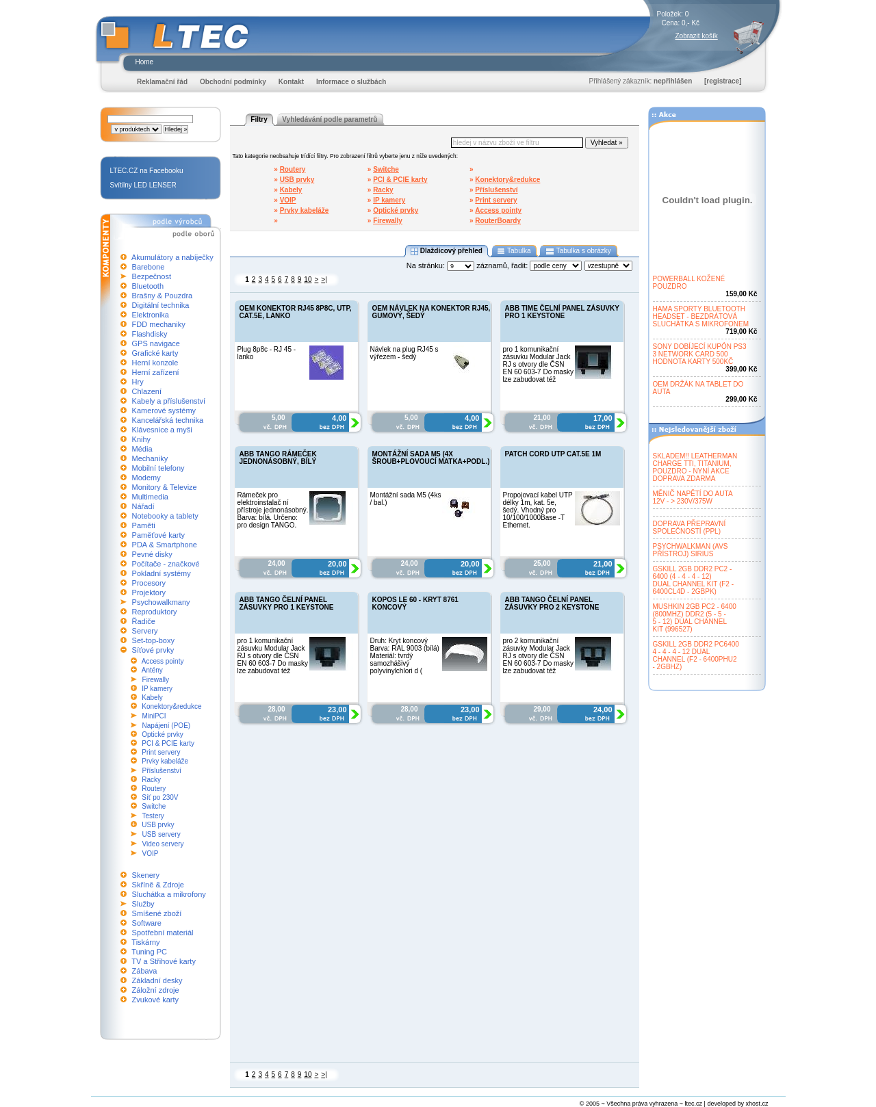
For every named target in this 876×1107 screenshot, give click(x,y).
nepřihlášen (673, 81)
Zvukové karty (155, 999)
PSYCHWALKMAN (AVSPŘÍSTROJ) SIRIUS (690, 550)
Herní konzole (155, 363)
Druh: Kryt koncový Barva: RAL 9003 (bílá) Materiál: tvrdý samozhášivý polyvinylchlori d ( (404, 656)
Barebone (148, 267)
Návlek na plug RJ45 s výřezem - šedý (404, 353)
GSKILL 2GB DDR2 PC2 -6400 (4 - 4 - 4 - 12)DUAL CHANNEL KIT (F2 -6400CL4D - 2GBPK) (693, 580)
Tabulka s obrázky (578, 251)
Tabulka (514, 251)
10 (307, 279)
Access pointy (163, 661)
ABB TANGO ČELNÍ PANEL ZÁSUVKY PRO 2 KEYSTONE (552, 603)
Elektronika (150, 315)
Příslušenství (161, 770)
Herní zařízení (155, 372)
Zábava (144, 971)
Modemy (146, 477)
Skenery (145, 875)
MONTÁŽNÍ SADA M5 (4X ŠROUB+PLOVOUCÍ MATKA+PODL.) (431, 457)
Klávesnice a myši (162, 430)
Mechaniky (150, 458)
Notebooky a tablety (165, 516)
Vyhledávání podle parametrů (329, 119)
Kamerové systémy (164, 410)
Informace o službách (351, 82)
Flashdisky (150, 334)
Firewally (155, 679)
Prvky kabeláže (165, 761)
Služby (143, 904)
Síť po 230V (160, 797)
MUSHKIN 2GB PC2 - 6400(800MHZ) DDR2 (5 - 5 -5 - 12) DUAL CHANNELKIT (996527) (694, 618)
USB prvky (158, 825)
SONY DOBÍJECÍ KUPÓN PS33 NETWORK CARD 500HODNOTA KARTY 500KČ (700, 354)
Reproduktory (154, 612)
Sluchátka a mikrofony (169, 894)
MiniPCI (154, 716)
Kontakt (291, 82)
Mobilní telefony (158, 468)
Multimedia (150, 497)
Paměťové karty (158, 535)
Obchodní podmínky (233, 82)
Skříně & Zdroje (158, 885)
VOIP (150, 853)
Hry (138, 382)
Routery (154, 788)
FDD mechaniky (158, 324)
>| (323, 279)
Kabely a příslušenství (169, 401)
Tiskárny (145, 942)
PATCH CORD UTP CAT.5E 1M (553, 454)
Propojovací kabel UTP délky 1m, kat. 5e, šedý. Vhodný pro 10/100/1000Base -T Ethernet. (538, 510)
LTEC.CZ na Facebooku (146, 170)
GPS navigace (156, 343)
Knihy (141, 439)
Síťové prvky (153, 650)
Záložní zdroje (155, 990)
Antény (152, 670)
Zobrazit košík (696, 36)
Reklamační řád (162, 82)
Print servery (161, 752)
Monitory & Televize (164, 487)
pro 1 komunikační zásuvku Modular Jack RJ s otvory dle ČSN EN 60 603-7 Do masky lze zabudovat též (538, 364)
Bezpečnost (151, 276)
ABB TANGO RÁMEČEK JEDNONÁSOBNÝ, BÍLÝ (278, 457)
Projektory (149, 592)
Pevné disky (152, 554)
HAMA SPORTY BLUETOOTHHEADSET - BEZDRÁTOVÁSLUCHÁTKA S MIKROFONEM (701, 316)
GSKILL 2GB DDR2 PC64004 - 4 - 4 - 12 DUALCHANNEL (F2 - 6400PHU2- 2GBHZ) (696, 655)
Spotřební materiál (163, 932)
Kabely (152, 697)
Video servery (163, 844)
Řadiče (143, 621)
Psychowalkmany (161, 602)
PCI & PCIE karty (168, 743)
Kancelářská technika (168, 420)
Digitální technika (161, 305)
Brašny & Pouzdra (162, 295)
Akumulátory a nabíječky (172, 257)
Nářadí (143, 506)
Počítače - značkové (166, 564)
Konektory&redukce (171, 706)
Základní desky (157, 980)
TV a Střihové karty (163, 961)
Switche (154, 806)
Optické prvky (162, 734)
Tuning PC (149, 952)
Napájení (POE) (166, 725)
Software (147, 923)
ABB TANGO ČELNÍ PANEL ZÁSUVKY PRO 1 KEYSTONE (287, 603)
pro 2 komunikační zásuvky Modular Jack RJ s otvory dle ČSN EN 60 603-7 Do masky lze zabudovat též (538, 656)
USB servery (161, 834)
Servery (145, 631)
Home (145, 62)
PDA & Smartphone (164, 545)
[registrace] (722, 81)
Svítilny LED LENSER (143, 185)
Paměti (143, 525)
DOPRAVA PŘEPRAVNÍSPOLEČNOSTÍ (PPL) (689, 527)
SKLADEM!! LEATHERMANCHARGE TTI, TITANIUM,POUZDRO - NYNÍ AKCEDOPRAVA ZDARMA (695, 467)
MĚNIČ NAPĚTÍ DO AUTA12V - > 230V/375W (693, 497)
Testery (153, 816)
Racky (151, 779)
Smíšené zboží (157, 913)
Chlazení (147, 391)
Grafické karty (155, 353)
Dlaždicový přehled (446, 251)
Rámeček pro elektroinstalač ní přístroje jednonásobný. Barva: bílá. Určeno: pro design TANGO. (273, 510)
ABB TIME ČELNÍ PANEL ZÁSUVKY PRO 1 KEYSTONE (562, 312)
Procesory (149, 583)
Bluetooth (148, 286)
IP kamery (157, 688)
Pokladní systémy (161, 573)
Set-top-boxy (153, 640)
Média (142, 449)
